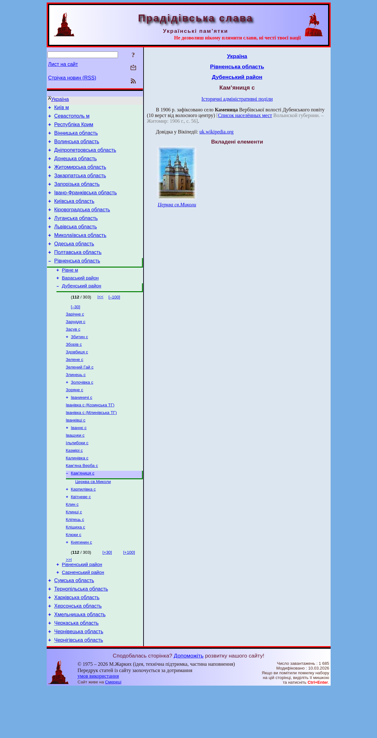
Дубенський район (81, 306)
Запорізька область (77, 193)
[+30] (107, 592)
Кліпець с (75, 558)
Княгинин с (81, 582)
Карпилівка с (83, 525)
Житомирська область (80, 174)
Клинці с (74, 549)
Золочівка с (82, 409)
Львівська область (75, 241)
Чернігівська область (78, 690)
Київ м (61, 108)
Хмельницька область (80, 661)
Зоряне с (74, 417)
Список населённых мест (245, 115)
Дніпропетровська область (85, 155)
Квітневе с (81, 533)
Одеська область (74, 260)
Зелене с (74, 384)
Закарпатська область (80, 184)
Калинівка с (77, 491)
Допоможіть (188, 705)
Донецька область (75, 165)
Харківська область (77, 642)
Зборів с (74, 368)
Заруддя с (75, 343)
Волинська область (76, 146)
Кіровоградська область (82, 222)
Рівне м (70, 289)
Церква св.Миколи (93, 517)
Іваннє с (79, 458)
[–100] (114, 318)
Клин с (72, 541)
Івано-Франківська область (85, 203)
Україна (60, 99)
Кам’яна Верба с (82, 499)
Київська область (74, 212)
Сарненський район (83, 614)
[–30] (75, 327)
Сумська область (74, 623)
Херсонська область (78, 652)
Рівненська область (77, 278)
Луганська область (76, 231)
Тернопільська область (81, 633)
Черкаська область (76, 671)
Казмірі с (74, 483)
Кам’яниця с (83, 507)
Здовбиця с (77, 376)
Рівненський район (82, 605)
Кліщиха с (75, 566)
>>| (69, 600)
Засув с (73, 352)
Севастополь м (72, 118)
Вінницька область (76, 136)
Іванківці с (75, 450)
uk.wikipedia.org (216, 131)
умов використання (98, 726)
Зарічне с (75, 335)
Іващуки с (75, 466)
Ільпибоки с (77, 475)
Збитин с (79, 360)
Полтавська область (78, 269)
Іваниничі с (81, 425)
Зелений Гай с (80, 393)
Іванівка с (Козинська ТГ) (90, 434)
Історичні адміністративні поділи (237, 99)
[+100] (129, 592)
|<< (100, 317)
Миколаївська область (80, 250)
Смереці (113, 731)
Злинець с (76, 401)
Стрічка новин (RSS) (72, 77)
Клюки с (73, 574)
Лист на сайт (63, 64)
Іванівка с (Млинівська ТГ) (91, 442)
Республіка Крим (73, 127)
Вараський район (80, 297)
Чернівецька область (78, 680)
